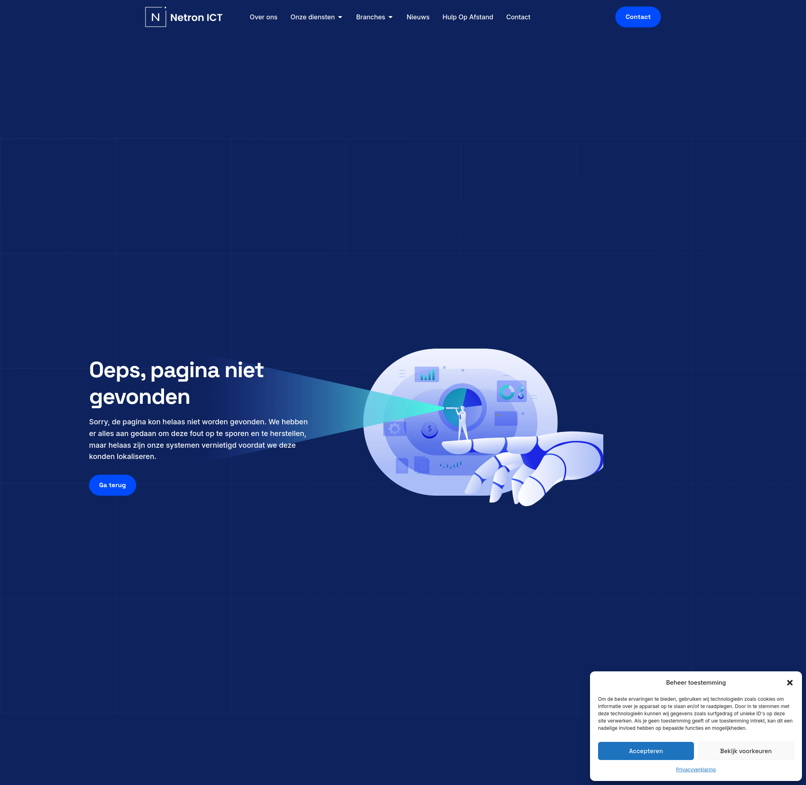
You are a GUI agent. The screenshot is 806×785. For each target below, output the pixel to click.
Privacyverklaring (696, 769)
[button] (790, 683)
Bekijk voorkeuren (746, 751)
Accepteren (646, 751)
